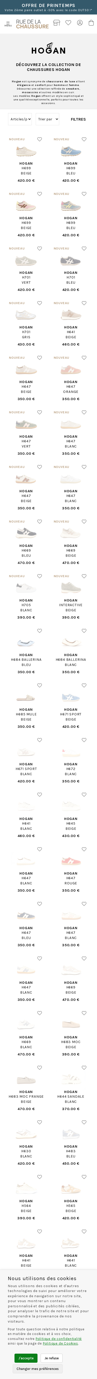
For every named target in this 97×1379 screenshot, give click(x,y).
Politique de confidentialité (59, 1339)
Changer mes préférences (38, 1369)
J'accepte (26, 1358)
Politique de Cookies (60, 1343)
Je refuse (51, 1358)
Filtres (78, 119)
